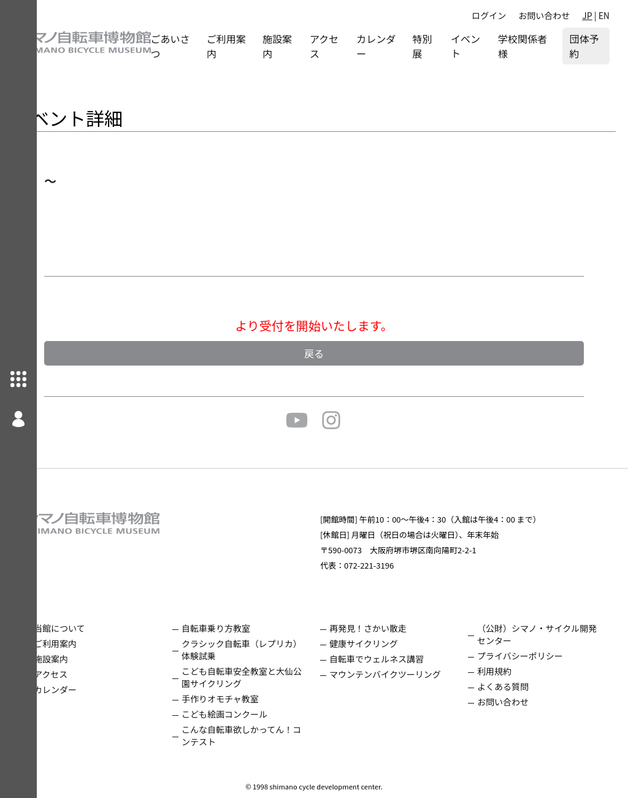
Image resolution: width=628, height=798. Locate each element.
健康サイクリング (382, 643)
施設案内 (305, 46)
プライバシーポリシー (529, 656)
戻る (332, 353)
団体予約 (584, 46)
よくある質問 (512, 686)
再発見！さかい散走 (386, 628)
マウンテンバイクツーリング (403, 674)
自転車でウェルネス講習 (395, 659)
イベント (479, 46)
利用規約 (503, 671)
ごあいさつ (201, 46)
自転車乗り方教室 (243, 628)
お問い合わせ (544, 15)
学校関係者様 (527, 46)
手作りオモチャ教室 (247, 698)
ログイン (489, 15)
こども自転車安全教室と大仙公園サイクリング (265, 677)
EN (604, 15)
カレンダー (392, 46)
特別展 (438, 46)
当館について (96, 628)
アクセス (348, 46)
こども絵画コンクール (252, 714)
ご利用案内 (253, 46)
